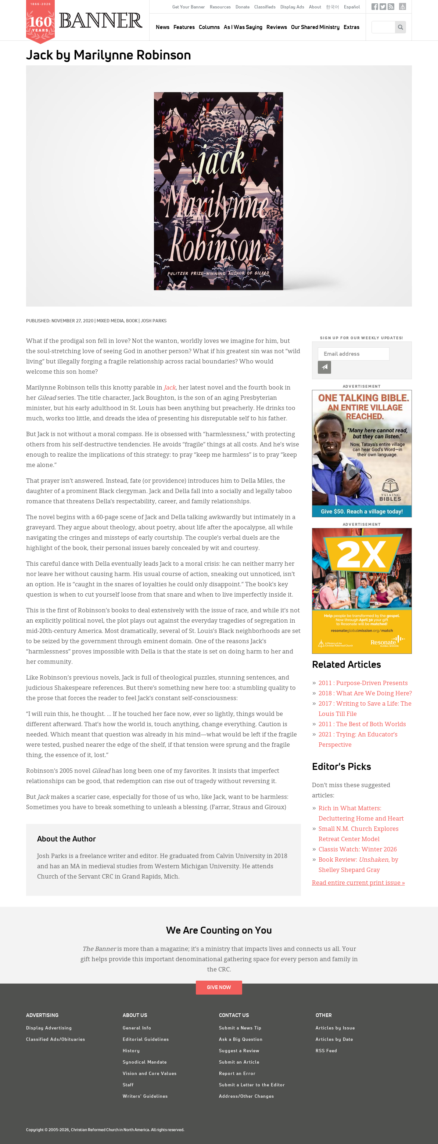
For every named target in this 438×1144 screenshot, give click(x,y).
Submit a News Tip (240, 1028)
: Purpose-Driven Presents (363, 684)
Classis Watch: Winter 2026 (358, 850)
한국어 (332, 7)
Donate (242, 7)
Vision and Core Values (150, 1074)
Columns (209, 27)
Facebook (374, 8)
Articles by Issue (335, 1028)
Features (184, 27)
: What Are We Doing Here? (365, 694)
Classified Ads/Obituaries (55, 1040)
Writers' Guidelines (145, 1096)
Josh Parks (153, 321)
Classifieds (265, 7)
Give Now (219, 987)
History (131, 1051)
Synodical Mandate (145, 1062)
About (315, 7)
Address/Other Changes (246, 1096)
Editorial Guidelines (146, 1040)
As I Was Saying (243, 27)
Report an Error (237, 1074)
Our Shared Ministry (315, 27)
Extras (351, 27)
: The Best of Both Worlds (362, 725)
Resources (220, 7)
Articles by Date (334, 1040)
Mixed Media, (111, 321)
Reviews (276, 27)
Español (352, 7)
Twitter (383, 8)
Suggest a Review (239, 1051)
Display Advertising (49, 1028)
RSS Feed (326, 1051)
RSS (391, 8)
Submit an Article (239, 1062)
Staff (128, 1085)
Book (131, 321)
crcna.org (402, 6)
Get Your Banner (188, 7)
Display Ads (292, 7)
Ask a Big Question (241, 1040)
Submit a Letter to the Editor (252, 1085)
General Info (137, 1028)
